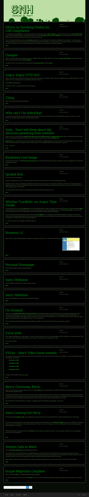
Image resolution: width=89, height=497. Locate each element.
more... (7, 45)
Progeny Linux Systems (65, 58)
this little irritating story (16, 450)
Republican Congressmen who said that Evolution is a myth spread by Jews (43, 136)
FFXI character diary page (28, 160)
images (62, 422)
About (12, 494)
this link (30, 477)
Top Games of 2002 (14, 360)
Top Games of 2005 (14, 369)
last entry (19, 34)
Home (6, 494)
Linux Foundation (51, 34)
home (50, 63)
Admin (25, 494)
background (56, 422)
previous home (40, 63)
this (36, 58)
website (30, 40)
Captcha (81, 208)
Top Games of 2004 (14, 366)
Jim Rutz (31, 431)
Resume (18, 494)
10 (30, 487)
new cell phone (38, 390)
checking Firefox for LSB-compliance (51, 35)
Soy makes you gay (19, 417)
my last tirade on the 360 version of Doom (25, 313)
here (11, 357)
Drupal (25, 208)
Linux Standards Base (76, 34)
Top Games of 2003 (14, 363)
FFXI (10, 82)
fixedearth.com (55, 138)
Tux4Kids (40, 214)
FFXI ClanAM (68, 210)
